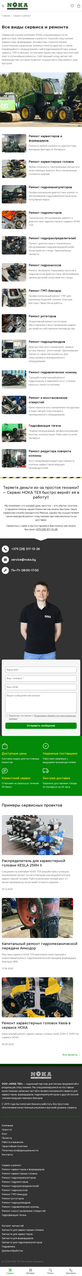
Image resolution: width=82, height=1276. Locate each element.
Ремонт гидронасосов (15, 1190)
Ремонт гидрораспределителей (20, 1186)
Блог (4, 1133)
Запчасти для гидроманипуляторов (22, 1242)
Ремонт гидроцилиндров (16, 1202)
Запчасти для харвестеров (17, 1234)
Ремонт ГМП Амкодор (14, 1194)
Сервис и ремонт (11, 1165)
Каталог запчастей (13, 1225)
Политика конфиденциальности (20, 1150)
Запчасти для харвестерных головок (23, 1230)
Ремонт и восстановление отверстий (23, 1211)
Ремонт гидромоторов (15, 1181)
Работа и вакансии (12, 1142)
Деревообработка (12, 1250)
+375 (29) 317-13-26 (46, 529)
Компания (7, 1125)
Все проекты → (71, 1054)
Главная (6, 15)
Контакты (7, 1154)
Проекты (7, 1138)
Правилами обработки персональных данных (42, 717)
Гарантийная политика (14, 1146)
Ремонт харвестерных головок (19, 1173)
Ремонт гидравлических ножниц (20, 1206)
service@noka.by (23, 560)
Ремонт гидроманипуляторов (19, 1177)
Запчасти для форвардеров (17, 1238)
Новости (7, 1129)
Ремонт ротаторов (13, 1198)
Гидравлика (8, 1246)
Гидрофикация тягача (14, 1215)
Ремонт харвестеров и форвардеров (23, 1169)
